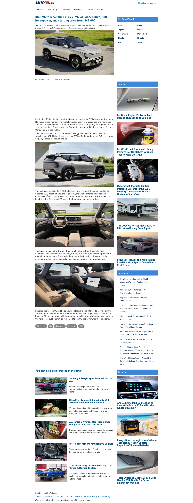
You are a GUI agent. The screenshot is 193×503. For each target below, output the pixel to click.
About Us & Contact (44, 496)
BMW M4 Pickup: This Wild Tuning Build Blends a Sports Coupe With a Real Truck (136, 262)
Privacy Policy (104, 496)
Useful (90, 9)
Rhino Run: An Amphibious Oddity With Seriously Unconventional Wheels (89, 401)
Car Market (41, 326)
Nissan (140, 29)
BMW (139, 25)
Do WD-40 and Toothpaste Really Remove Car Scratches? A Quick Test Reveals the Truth (135, 152)
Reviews (78, 9)
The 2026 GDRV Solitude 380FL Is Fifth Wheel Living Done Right (136, 227)
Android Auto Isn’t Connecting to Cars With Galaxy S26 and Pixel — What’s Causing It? (135, 405)
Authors (59, 496)
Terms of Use (89, 496)
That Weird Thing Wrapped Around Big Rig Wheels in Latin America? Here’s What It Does (137, 361)
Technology (52, 9)
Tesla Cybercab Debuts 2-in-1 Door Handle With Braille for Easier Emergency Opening (136, 480)
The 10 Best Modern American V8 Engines (91, 443)
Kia (50, 326)
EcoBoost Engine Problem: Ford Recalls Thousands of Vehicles (134, 116)
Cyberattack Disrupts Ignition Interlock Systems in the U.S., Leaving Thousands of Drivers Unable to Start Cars (133, 190)
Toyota (121, 29)
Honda (121, 38)
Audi (120, 25)
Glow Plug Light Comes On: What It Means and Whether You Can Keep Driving (134, 282)
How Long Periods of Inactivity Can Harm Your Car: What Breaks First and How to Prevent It (136, 308)
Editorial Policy (73, 496)
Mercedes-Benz (143, 34)
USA (81, 326)
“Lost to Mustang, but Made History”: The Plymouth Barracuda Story (90, 466)
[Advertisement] (74, 101)
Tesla (139, 42)
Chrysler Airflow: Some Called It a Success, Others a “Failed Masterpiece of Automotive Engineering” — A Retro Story (136, 350)
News (40, 9)
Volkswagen (123, 34)
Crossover (72, 326)
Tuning (66, 9)
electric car (59, 326)
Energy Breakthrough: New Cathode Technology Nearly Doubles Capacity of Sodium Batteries (137, 443)
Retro (100, 9)
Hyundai (140, 38)
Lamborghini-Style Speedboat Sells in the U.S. (90, 379)
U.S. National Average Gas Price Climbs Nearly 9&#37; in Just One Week (89, 423)
